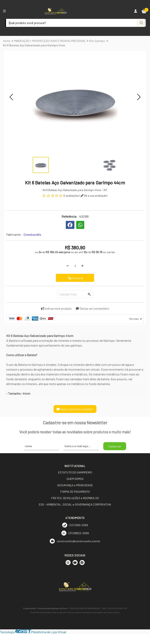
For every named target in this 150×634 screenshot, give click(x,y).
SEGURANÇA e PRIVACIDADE (75, 485)
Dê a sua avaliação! (94, 195)
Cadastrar (114, 446)
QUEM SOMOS (75, 478)
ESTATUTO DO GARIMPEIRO (75, 472)
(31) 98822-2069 (75, 533)
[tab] (75, 319)
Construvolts (32, 234)
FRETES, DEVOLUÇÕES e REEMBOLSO (75, 498)
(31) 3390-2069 (75, 525)
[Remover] (67, 266)
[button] (11, 97)
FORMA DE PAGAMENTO (75, 491)
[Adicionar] (82, 266)
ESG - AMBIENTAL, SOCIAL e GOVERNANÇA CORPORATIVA (75, 504)
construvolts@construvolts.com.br (75, 541)
